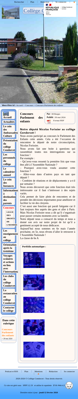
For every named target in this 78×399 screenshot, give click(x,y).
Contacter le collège (9, 309)
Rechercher (19, 2)
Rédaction (45, 2)
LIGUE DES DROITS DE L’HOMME (12, 218)
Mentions (38, 371)
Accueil (19, 105)
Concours (29, 105)
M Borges (56, 114)
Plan (32, 2)
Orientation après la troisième (9, 248)
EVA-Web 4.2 (63, 385)
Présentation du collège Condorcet (10, 145)
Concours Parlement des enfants (8, 332)
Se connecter (60, 2)
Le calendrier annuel (9, 171)
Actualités (9, 121)
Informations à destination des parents (10, 197)
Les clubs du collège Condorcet (9, 281)
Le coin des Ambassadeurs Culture (11, 131)
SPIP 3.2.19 (28, 385)
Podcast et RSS (11, 371)
